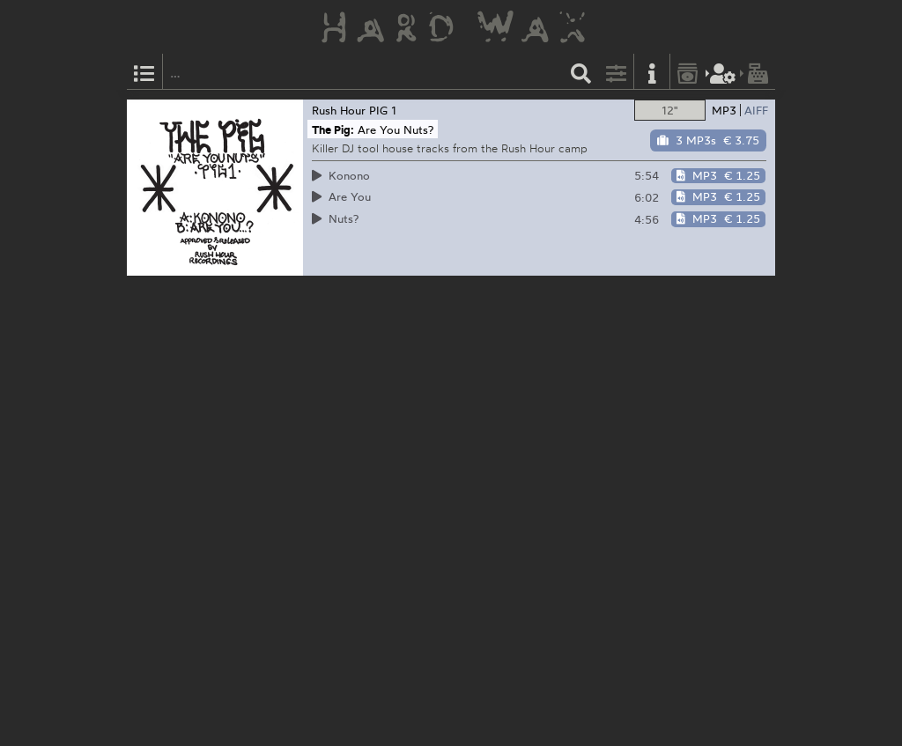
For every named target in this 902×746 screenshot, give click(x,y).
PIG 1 (382, 110)
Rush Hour (339, 110)
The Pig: (333, 129)
